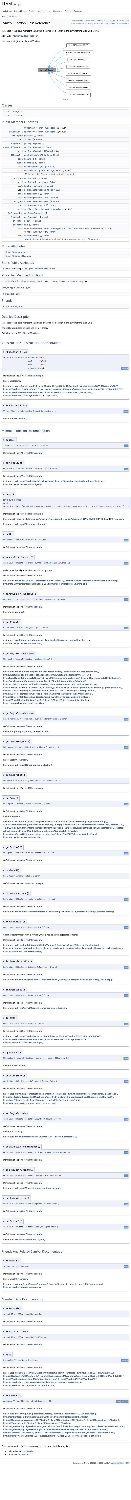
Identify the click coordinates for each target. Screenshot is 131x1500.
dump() (20, 612)
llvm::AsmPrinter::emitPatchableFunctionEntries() (28, 1416)
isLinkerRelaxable (34, 205)
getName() (56, 519)
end (26, 224)
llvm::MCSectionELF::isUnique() (18, 1432)
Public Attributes (105, 20)
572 (21, 1344)
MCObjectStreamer (21, 256)
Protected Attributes (100, 24)
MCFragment (14, 213)
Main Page (7, 11)
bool (20, 139)
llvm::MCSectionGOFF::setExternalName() (24, 1382)
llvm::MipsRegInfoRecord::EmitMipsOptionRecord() (28, 1097)
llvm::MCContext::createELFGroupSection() (74, 1413)
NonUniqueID (41, 268)
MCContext (46, 155)
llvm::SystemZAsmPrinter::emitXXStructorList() (73, 684)
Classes (57, 11)
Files (68, 11)
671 (21, 606)
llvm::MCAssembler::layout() (31, 1239)
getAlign (29, 162)
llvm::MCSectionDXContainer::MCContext (23, 392)
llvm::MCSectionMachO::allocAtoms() (35, 481)
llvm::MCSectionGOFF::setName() (62, 1382)
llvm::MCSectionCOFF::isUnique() (91, 1429)
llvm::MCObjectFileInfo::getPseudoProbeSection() (67, 693)
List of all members (123, 24)
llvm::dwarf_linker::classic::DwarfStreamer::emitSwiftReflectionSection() (39, 1100)
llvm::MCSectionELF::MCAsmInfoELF (21, 389)
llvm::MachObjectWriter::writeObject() (22, 484)
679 (21, 547)
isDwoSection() (10, 831)
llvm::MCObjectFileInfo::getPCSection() (22, 693)
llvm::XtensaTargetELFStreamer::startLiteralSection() (29, 834)
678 (21, 453)
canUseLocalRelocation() (15, 824)
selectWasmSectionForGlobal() (85, 1435)
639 (21, 811)
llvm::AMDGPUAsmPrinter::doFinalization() (38, 911)
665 (21, 906)
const (40, 128)
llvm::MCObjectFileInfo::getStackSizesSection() (26, 697)
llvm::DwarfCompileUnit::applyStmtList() (23, 678)
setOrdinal (30, 182)
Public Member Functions (88, 20)
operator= (29, 131)
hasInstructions (33, 186)
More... (96, 30)
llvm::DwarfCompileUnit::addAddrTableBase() (39, 671)
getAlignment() (35, 640)
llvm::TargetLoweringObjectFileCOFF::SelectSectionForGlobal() (34, 1435)
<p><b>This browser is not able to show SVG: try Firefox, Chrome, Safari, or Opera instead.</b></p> (65, 70)
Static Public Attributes (121, 20)
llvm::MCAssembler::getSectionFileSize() (23, 948)
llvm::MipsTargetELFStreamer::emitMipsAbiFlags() (92, 1093)
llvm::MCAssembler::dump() (31, 524)
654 (21, 1088)
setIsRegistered (33, 197)
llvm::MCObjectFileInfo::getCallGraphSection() (26, 690)
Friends (112, 24)
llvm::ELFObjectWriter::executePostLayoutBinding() (28, 687)
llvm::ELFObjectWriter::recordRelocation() (66, 700)
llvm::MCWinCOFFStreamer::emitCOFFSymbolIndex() (91, 580)
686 (21, 940)
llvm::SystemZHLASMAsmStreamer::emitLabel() (86, 824)
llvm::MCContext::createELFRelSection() (100, 678)
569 (19, 333)
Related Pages (20, 11)
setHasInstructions (35, 190)
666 (21, 1183)
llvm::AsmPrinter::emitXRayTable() (71, 1416)
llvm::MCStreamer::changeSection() (62, 678)
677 (21, 476)
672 (21, 974)
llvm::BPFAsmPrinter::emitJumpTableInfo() (65, 681)
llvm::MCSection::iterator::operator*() (22, 1287)
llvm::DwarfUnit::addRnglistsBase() (81, 671)
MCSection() (86, 392)
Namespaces (43, 11)
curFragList (30, 217)
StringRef (17, 135)
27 (20, 788)
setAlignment (31, 166)
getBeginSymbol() (26, 386)
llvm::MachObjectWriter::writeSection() (22, 643)
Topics (31, 11)
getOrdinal (30, 178)
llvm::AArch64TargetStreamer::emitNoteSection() (41, 1008)
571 (21, 1321)
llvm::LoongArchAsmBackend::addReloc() (48, 821)
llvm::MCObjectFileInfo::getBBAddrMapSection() (80, 687)
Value (51, 166)
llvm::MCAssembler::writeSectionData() (22, 951)
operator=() (52, 395)
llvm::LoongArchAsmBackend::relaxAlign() (24, 703)
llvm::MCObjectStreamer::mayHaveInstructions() (89, 911)
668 (21, 1002)
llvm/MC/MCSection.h (25, 36)
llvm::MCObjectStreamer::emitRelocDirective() (26, 684)
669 (21, 1211)
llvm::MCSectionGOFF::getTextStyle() (62, 948)
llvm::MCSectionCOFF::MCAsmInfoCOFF (98, 386)
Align (20, 162)
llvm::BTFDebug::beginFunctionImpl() (88, 821)
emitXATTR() (117, 824)
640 (21, 1031)
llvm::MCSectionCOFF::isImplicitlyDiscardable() (52, 1372)
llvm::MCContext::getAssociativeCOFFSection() (40, 827)
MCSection (13, 16)
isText (27, 139)
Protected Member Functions (81, 24)
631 (21, 1367)
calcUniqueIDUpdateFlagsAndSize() (34, 1413)
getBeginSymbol (32, 143)
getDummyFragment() (37, 1284)
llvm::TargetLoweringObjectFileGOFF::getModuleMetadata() (94, 827)
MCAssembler (18, 252)
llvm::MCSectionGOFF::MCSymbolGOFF (22, 395)
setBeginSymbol (32, 151)
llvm (3, 16)
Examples (78, 11)
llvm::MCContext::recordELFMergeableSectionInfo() (60, 1432)
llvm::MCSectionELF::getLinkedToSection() (57, 386)
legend (65, 99)
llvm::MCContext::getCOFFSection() (67, 1420)
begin (27, 221)
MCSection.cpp (35, 375)
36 (20, 513)
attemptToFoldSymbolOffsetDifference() (79, 979)
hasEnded (29, 159)
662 (21, 860)
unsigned (18, 178)
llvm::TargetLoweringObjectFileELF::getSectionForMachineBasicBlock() (38, 1429)
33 (20, 883)
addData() (22, 640)
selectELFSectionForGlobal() (101, 1432)
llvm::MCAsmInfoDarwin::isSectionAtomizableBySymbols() (48, 831)
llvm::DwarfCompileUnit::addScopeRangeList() (26, 674)
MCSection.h (34, 333)
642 (21, 666)
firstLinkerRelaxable (36, 201)
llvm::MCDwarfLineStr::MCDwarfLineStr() (23, 700)
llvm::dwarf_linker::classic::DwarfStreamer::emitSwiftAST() (84, 1097)
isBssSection (31, 235)
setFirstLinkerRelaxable (38, 209)
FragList (18, 111)
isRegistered (31, 193)
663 (21, 1234)
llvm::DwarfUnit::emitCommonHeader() (23, 681)
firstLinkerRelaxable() (39, 519)
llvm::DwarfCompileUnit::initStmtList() (70, 697)
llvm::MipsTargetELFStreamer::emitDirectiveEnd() (41, 1093)
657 (21, 575)
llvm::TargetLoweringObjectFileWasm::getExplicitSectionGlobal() (35, 1426)
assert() (18, 1131)
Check (28, 239)
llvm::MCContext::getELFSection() (102, 1420)
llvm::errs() (19, 519)
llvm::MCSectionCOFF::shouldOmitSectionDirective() (29, 1385)
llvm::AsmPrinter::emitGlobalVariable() (36, 945)
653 (21, 635)
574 (21, 1408)
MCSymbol (15, 143)
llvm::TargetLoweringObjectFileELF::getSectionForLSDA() (97, 1426)
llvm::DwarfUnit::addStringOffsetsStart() (70, 674)
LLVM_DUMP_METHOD (12, 500)
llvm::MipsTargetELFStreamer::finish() (68, 583)
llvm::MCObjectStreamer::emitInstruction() (38, 1188)
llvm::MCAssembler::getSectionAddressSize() (77, 481)
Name (32, 281)
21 (20, 375)
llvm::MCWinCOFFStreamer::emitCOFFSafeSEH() (40, 580)
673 (21, 1159)
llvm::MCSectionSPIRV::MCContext (62, 392)
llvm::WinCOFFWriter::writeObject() (74, 834)
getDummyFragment (33, 213)
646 (21, 1126)
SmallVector (74, 228)
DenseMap (36, 228)
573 (21, 1273)
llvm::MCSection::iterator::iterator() (66, 1284)
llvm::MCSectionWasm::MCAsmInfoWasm (60, 389)
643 (21, 726)
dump (26, 228)
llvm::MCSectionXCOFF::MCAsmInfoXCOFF (103, 389)
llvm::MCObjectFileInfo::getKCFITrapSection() (72, 690)
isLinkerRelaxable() (72, 519)
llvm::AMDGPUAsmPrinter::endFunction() (23, 583)
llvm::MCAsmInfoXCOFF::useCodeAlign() (23, 1042)
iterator (18, 115)
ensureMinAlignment (35, 170)
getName (28, 135)
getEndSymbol (31, 155)
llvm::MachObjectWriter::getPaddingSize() (65, 640)
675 (21, 754)
